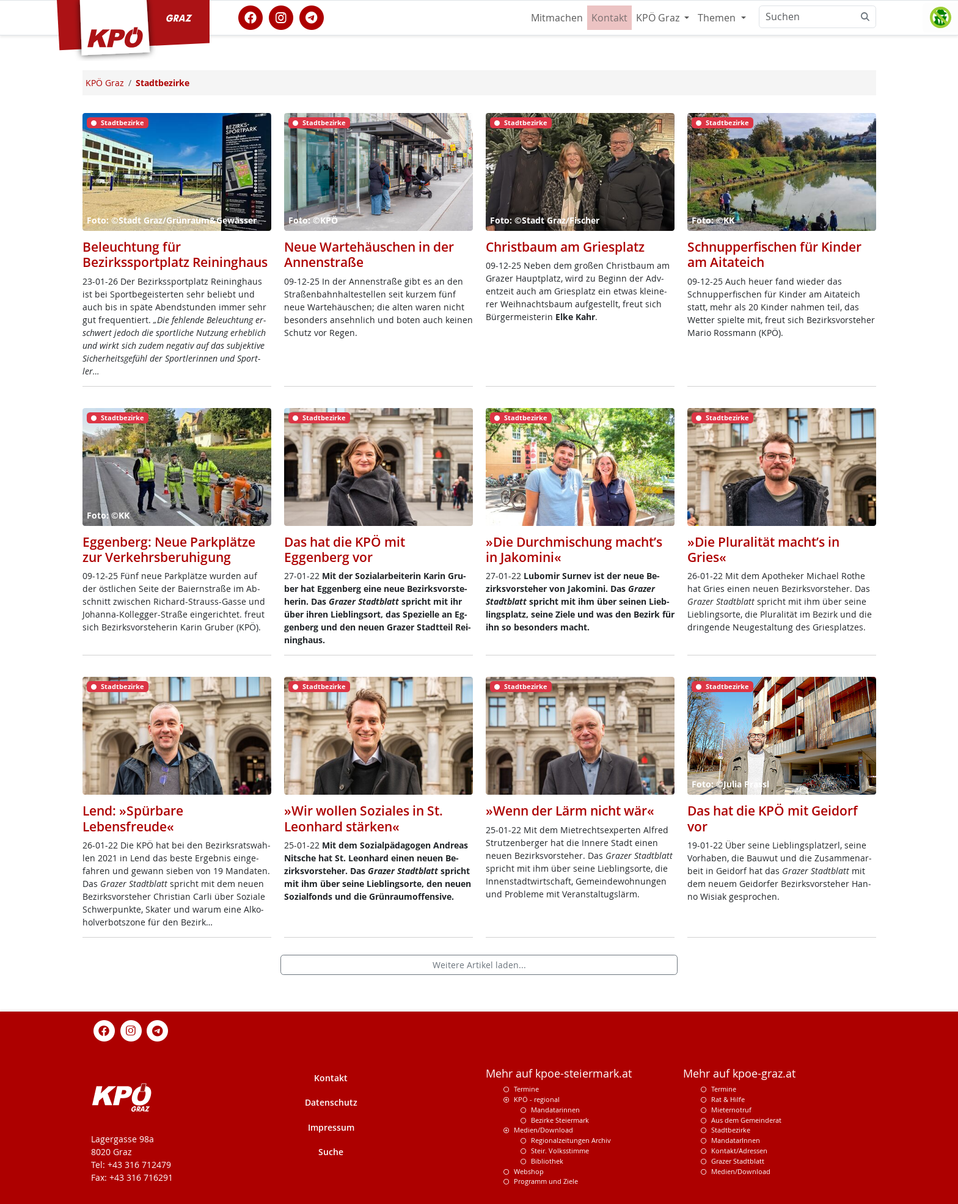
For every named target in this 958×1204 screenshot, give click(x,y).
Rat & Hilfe (728, 1099)
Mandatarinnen (555, 1109)
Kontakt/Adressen (739, 1150)
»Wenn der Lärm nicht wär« (570, 810)
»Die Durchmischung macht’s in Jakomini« (574, 549)
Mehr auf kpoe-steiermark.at (559, 1074)
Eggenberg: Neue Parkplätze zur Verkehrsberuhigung (168, 549)
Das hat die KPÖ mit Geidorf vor (772, 818)
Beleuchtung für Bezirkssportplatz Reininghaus (175, 254)
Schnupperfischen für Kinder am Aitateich (774, 254)
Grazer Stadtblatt (737, 1161)
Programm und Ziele (546, 1181)
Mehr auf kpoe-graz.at (739, 1074)
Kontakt (609, 17)
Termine (526, 1088)
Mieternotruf (731, 1109)
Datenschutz (331, 1102)
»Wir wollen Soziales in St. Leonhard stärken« (363, 818)
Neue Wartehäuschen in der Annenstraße (369, 254)
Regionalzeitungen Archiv (571, 1140)
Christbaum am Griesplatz (565, 246)
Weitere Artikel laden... (479, 965)
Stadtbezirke (730, 1129)
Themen (718, 17)
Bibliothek (547, 1161)
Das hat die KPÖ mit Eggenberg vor (344, 549)
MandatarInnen (735, 1140)
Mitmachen (557, 17)
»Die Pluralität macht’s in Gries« (763, 549)
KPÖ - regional (537, 1099)
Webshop (529, 1171)
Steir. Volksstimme (560, 1150)
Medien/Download (543, 1129)
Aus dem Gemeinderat (746, 1120)
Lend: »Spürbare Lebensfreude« (132, 818)
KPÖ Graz (659, 17)
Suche (330, 1152)
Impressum (331, 1127)
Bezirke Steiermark (560, 1120)
